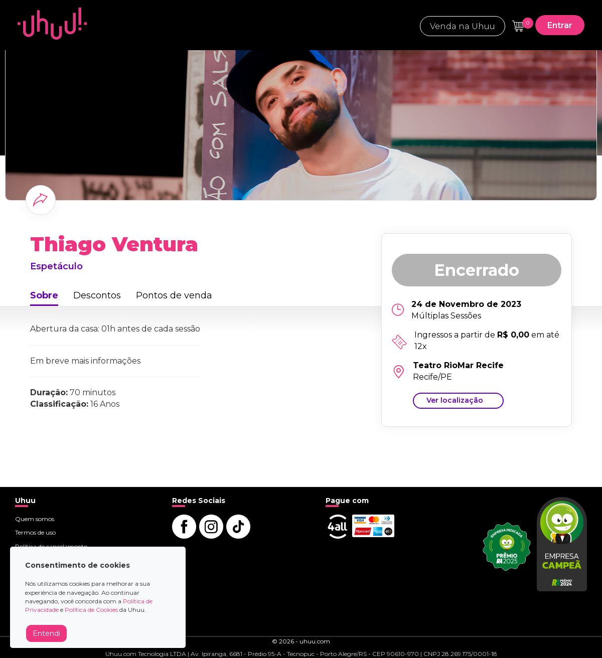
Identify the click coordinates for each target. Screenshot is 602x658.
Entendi (46, 633)
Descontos (97, 295)
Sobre (44, 295)
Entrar (559, 25)
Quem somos (34, 519)
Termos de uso (35, 532)
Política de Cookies (91, 609)
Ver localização (454, 400)
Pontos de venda (174, 295)
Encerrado (476, 270)
